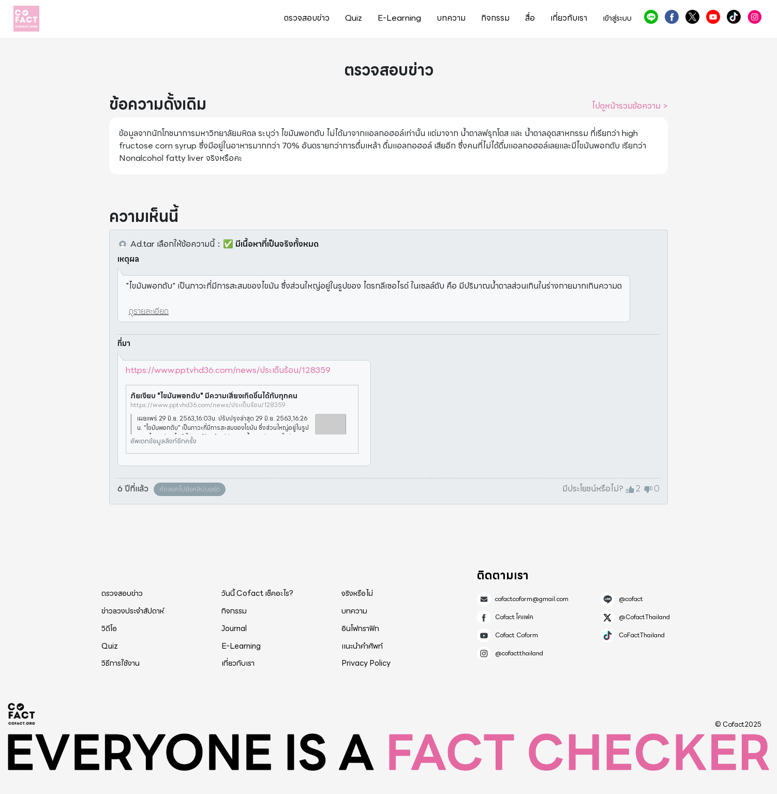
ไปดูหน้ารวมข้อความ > (630, 106)
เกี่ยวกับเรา (568, 18)
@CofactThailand (692, 17)
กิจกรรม (495, 18)
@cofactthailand (754, 17)
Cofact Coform (713, 17)
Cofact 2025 (21, 713)
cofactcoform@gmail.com (532, 599)
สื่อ (530, 18)
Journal (234, 628)
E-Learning (399, 18)
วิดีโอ (109, 628)
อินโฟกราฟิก (360, 628)
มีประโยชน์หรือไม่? (592, 489)
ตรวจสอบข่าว (307, 18)
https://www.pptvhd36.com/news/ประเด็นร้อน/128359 (228, 370)
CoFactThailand (734, 17)
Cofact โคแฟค (672, 17)
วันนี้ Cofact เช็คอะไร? (257, 593)
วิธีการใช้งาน (120, 663)
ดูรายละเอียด (149, 311)
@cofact (651, 17)
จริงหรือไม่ (357, 593)
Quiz (353, 18)
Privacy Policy (366, 663)
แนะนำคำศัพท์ (362, 646)
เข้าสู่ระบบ (617, 18)
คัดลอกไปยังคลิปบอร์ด (189, 489)
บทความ (451, 18)
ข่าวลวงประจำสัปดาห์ (132, 611)
